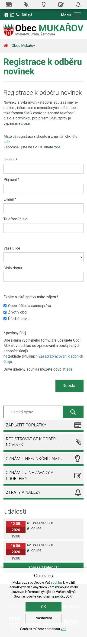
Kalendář (12, 15)
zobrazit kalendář (43, 567)
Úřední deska (16, 319)
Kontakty (18, 15)
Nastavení (43, 618)
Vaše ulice (11, 248)
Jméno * (10, 160)
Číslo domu (12, 268)
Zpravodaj (24, 15)
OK (43, 607)
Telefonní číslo (15, 219)
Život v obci (15, 312)
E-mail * (9, 199)
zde (6, 142)
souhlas (56, 582)
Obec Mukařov (23, 45)
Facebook (6, 15)
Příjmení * (11, 179)
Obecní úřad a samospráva (27, 306)
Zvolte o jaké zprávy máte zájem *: (31, 297)
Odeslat (69, 385)
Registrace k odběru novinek (30, 15)
